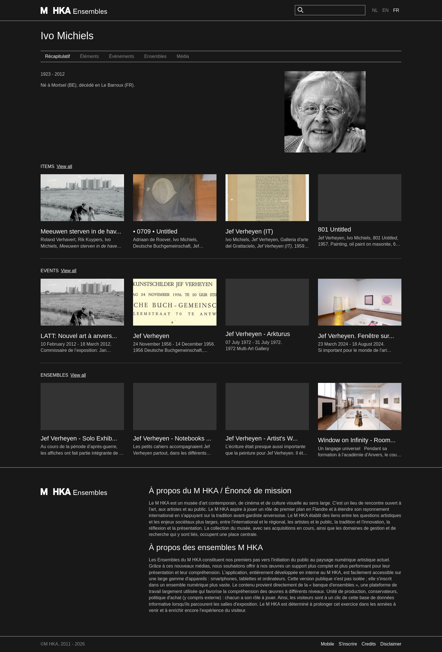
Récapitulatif (57, 56)
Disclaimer (390, 644)
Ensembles (155, 56)
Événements (121, 56)
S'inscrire (348, 644)
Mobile (327, 644)
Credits (369, 644)
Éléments (89, 56)
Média (183, 56)
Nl (375, 10)
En (385, 10)
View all (64, 166)
